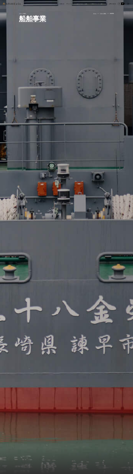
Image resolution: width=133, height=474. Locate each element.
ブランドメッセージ (71, 4)
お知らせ (62, 4)
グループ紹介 (82, 4)
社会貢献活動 (97, 4)
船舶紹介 (89, 4)
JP (122, 3)
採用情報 (104, 4)
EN (119, 3)
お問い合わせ (112, 4)
